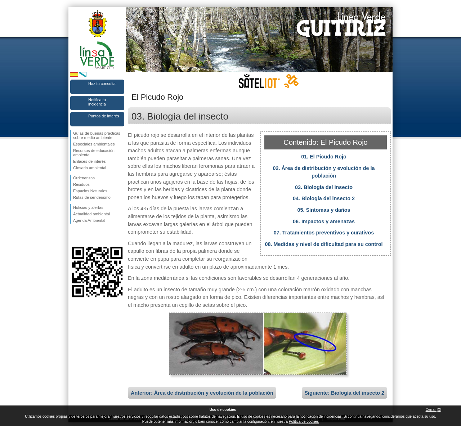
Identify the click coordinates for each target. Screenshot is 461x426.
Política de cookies (304, 421)
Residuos (81, 184)
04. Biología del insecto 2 (324, 198)
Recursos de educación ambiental (94, 152)
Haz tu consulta (102, 83)
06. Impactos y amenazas (324, 221)
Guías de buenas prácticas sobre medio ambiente (96, 135)
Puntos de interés (103, 116)
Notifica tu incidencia (97, 102)
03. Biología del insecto (324, 187)
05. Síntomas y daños (323, 210)
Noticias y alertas (88, 207)
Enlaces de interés (89, 161)
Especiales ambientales (94, 144)
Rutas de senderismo (92, 197)
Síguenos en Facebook (74, 235)
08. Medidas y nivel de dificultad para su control (323, 244)
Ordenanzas (84, 178)
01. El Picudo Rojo (323, 157)
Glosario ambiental (89, 168)
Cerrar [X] (433, 410)
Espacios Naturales (90, 191)
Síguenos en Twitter (86, 235)
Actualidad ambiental (91, 214)
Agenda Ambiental (89, 220)
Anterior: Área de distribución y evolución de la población (202, 393)
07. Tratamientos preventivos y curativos (324, 233)
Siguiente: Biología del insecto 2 (345, 393)
